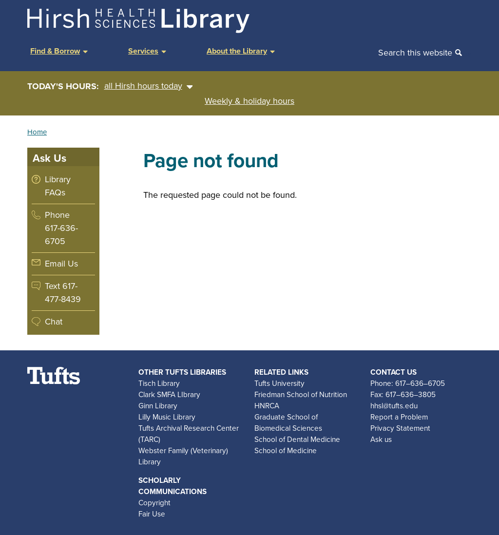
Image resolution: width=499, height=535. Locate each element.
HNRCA (266, 405)
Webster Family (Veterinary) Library (183, 456)
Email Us (61, 263)
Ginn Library (157, 405)
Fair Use (151, 513)
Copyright (154, 502)
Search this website (415, 52)
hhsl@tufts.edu (394, 405)
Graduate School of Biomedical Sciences (288, 422)
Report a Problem (399, 416)
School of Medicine (285, 450)
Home (37, 132)
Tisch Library (159, 383)
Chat (53, 321)
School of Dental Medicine (297, 439)
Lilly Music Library (166, 416)
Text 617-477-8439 (63, 293)
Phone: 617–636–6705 (407, 383)
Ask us (381, 439)
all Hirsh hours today (148, 86)
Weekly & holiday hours (249, 101)
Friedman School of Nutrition (300, 394)
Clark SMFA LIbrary (169, 394)
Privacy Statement (400, 428)
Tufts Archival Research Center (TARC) (188, 433)
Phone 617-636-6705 (61, 228)
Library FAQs (58, 186)
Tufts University (279, 383)
